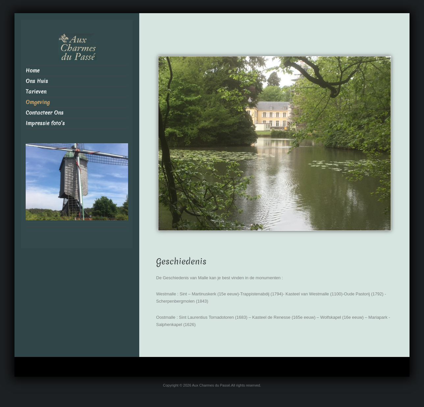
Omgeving (38, 102)
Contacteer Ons (45, 112)
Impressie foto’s (45, 123)
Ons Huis (37, 81)
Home (33, 70)
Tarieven (36, 91)
